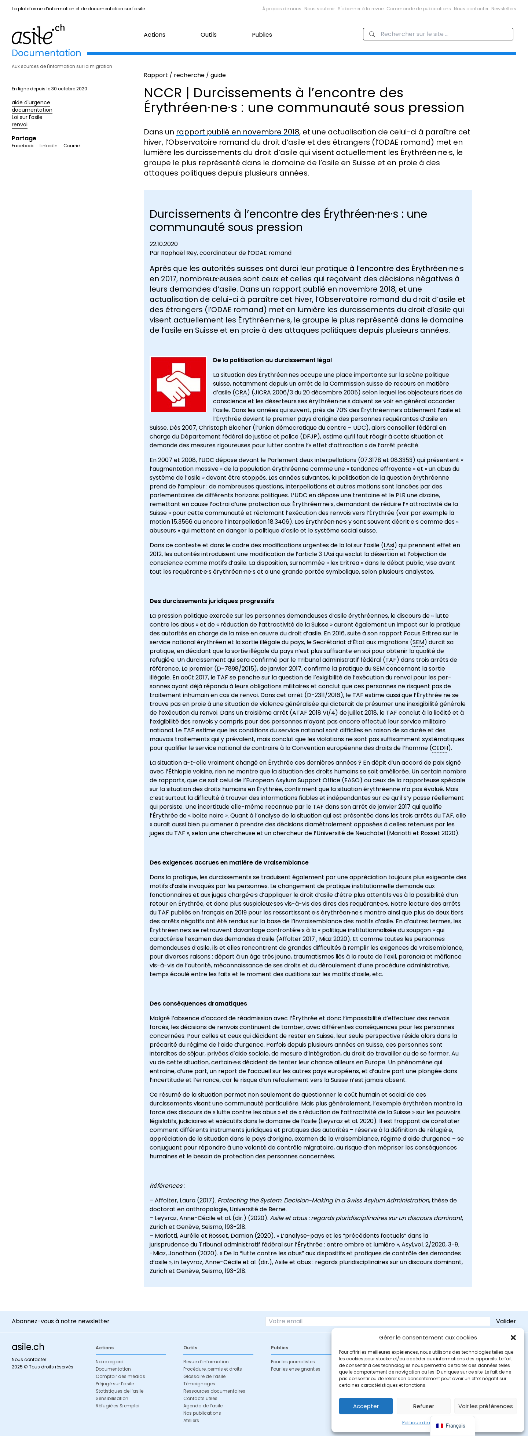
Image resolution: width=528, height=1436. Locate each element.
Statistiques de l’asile (119, 1391)
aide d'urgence (31, 102)
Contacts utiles (200, 1398)
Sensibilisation (112, 1398)
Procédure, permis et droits (212, 1369)
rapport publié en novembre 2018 (237, 132)
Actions (154, 34)
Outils (209, 34)
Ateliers (191, 1420)
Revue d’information (206, 1362)
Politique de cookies (424, 1422)
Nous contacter (471, 9)
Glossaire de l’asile (204, 1376)
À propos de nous (281, 9)
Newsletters (503, 9)
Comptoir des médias (120, 1376)
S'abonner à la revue (361, 9)
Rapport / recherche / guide (185, 75)
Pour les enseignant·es (295, 1369)
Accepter (366, 1406)
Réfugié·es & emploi (117, 1406)
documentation (32, 109)
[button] (513, 1337)
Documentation (113, 1369)
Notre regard (110, 1362)
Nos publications (202, 1413)
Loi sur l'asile (27, 117)
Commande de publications (418, 9)
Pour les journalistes (293, 1362)
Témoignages (199, 1384)
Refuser (423, 1406)
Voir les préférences (485, 1406)
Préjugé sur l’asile (115, 1384)
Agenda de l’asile (203, 1406)
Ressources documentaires (214, 1391)
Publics (262, 34)
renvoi (19, 124)
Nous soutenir (319, 9)
